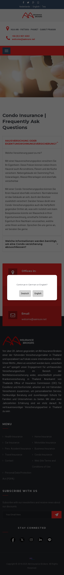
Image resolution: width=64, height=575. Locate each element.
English (38, 293)
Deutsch (25, 293)
